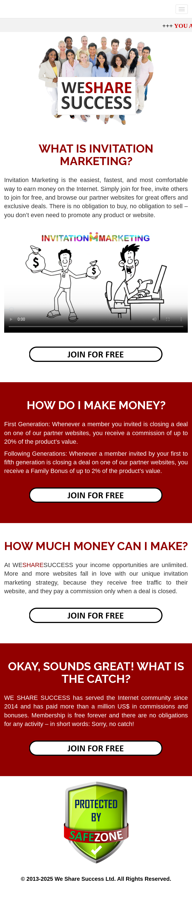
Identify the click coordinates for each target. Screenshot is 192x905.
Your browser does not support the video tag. (96, 281)
